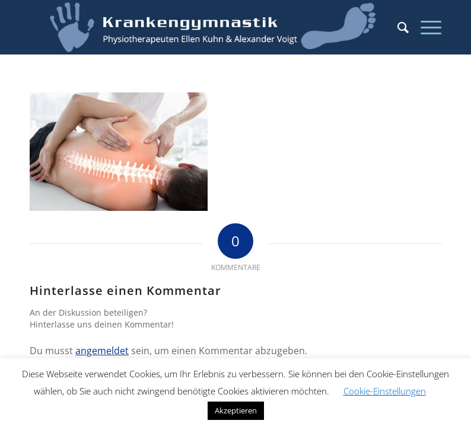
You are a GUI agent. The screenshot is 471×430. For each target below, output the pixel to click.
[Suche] (397, 27)
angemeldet (102, 350)
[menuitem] (397, 27)
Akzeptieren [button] (236, 410)
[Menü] (425, 27)
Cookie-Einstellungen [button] (384, 391)
